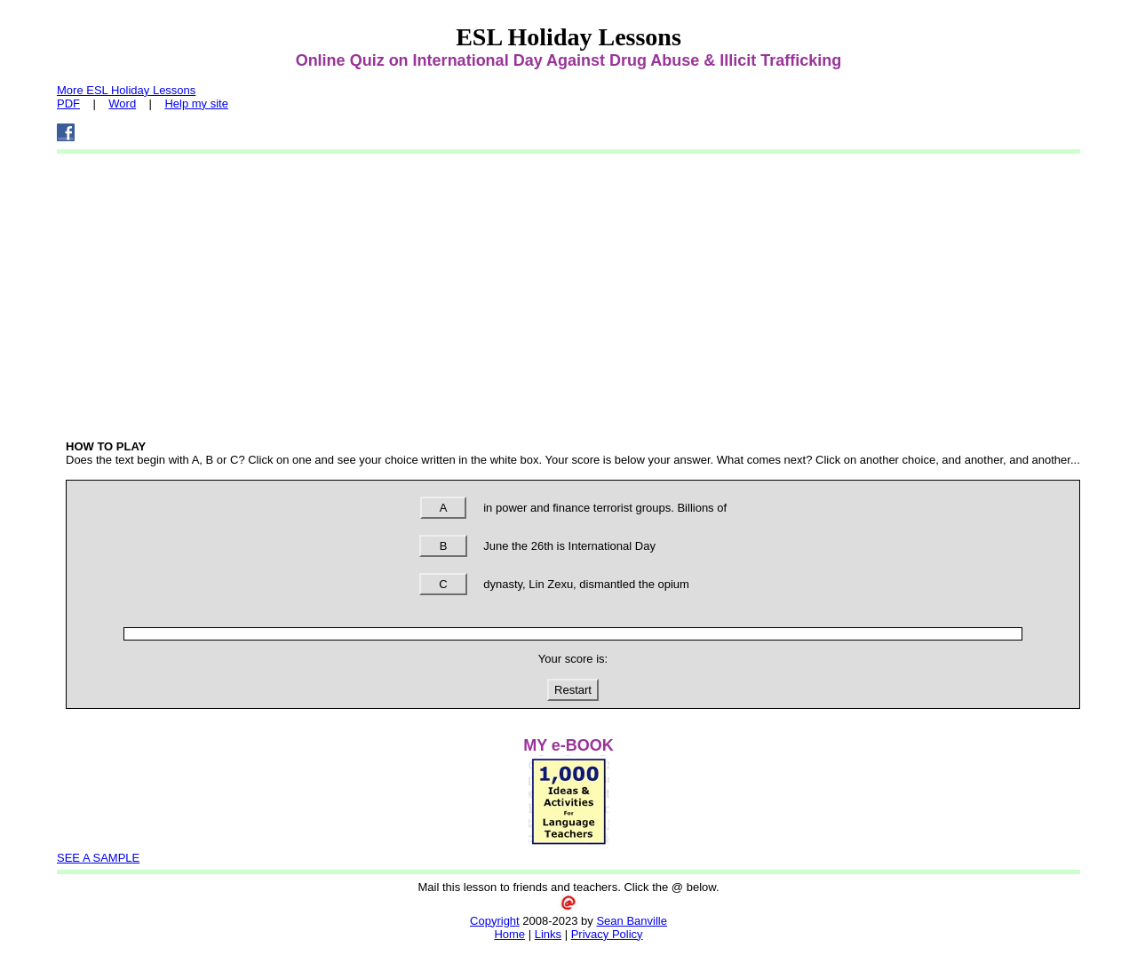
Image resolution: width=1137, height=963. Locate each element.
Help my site (196, 103)
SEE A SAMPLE (98, 857)
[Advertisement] (573, 293)
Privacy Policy (607, 934)
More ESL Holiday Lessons (126, 90)
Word (122, 103)
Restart (573, 689)
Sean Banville (631, 920)
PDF (68, 103)
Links (548, 934)
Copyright (495, 920)
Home (509, 934)
